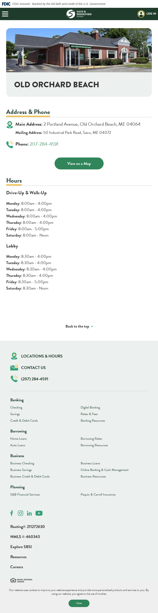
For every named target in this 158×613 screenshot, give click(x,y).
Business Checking (22, 463)
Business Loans (90, 463)
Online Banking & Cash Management (104, 469)
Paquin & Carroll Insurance (98, 494)
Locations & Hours (37, 356)
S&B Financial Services (25, 494)
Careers (16, 566)
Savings (15, 414)
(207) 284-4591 (29, 378)
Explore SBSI (21, 546)
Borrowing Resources (94, 445)
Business (17, 455)
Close (79, 603)
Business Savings (21, 469)
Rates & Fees (89, 414)
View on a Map (79, 163)
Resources (18, 556)
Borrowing (18, 431)
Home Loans (18, 438)
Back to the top (77, 326)
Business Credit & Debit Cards (30, 476)
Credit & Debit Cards (24, 420)
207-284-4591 (44, 143)
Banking (17, 400)
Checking (16, 407)
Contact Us (28, 367)
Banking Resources (93, 420)
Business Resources (93, 476)
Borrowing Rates (91, 438)
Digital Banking (90, 407)
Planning (17, 487)
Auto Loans (17, 445)
